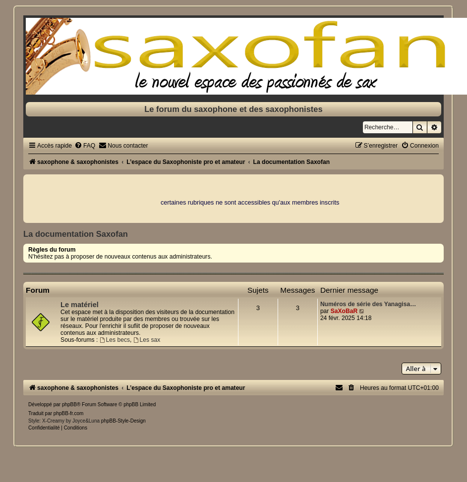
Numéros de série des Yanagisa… (368, 304)
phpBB (69, 404)
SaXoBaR (344, 311)
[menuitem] (84, 145)
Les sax (147, 339)
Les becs (115, 339)
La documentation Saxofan (75, 233)
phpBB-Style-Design (123, 421)
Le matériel (79, 305)
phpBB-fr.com (69, 413)
